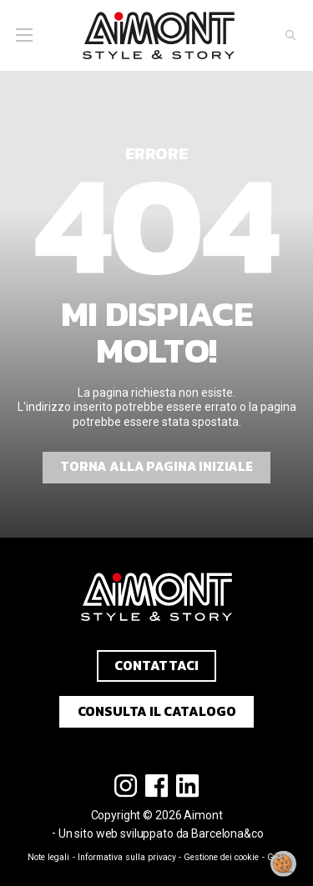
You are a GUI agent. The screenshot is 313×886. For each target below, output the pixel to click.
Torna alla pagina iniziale (156, 466)
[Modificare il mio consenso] (283, 863)
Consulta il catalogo (157, 711)
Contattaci (156, 665)
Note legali (48, 857)
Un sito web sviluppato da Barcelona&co (161, 833)
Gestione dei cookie (221, 857)
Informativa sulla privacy (127, 857)
